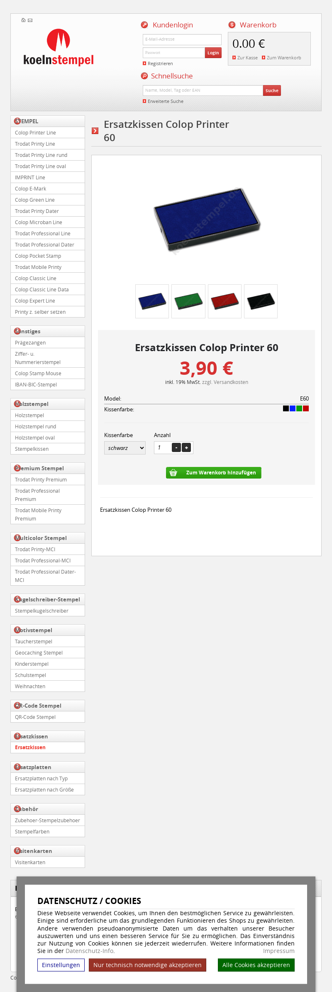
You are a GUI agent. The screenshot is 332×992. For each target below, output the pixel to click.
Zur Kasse (247, 57)
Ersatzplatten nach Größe (44, 789)
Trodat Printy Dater (37, 211)
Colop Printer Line (35, 132)
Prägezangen (30, 342)
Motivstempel (33, 630)
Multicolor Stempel (41, 538)
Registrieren (160, 63)
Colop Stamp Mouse (38, 373)
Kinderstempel (32, 663)
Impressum (279, 951)
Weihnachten (30, 686)
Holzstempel (32, 404)
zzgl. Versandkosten (225, 382)
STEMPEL (26, 121)
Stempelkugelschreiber (41, 610)
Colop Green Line (35, 199)
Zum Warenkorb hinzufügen (221, 472)
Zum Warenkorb (284, 57)
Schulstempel (30, 675)
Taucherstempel (33, 641)
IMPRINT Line (30, 177)
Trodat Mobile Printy (38, 267)
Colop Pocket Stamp (38, 255)
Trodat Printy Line (35, 143)
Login (213, 53)
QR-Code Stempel (38, 705)
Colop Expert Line (35, 300)
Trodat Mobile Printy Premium (38, 514)
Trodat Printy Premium (41, 479)
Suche (272, 90)
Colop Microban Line (38, 222)
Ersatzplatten (33, 767)
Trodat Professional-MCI (43, 560)
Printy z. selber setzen (40, 311)
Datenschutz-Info (89, 951)
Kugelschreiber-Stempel (47, 599)
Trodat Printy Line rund (41, 154)
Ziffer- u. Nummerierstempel (38, 357)
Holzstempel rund (35, 426)
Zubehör (26, 809)
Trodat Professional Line (43, 233)
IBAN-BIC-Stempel (36, 384)
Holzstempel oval (35, 437)
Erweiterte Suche (165, 101)
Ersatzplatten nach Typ (41, 778)
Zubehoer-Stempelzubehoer (47, 820)
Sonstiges (27, 331)
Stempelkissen (32, 448)
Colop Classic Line (35, 278)
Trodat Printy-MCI (35, 549)
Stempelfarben (32, 831)
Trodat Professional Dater (44, 244)
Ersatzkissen (31, 736)
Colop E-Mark (30, 188)
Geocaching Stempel (39, 652)
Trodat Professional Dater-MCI (45, 575)
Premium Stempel (39, 468)
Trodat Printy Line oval (40, 166)
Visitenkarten (33, 851)
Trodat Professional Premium (37, 494)
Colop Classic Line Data (42, 289)
